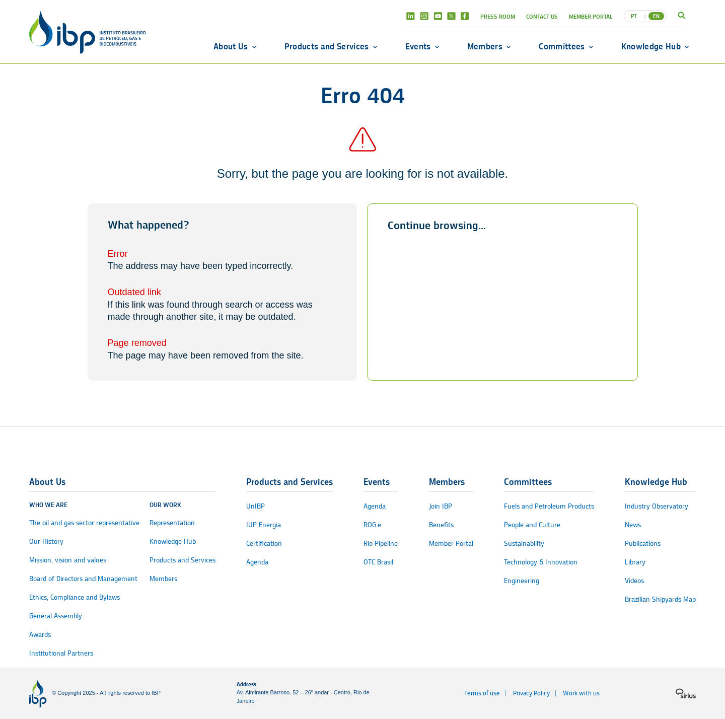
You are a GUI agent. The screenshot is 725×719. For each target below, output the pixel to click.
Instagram (424, 16)
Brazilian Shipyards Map (660, 599)
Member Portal (591, 16)
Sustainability (524, 543)
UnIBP (255, 506)
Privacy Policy (531, 693)
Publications (643, 543)
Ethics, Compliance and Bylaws (74, 597)
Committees (562, 46)
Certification (264, 543)
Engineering (521, 581)
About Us (230, 46)
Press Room (497, 16)
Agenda (257, 562)
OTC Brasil (378, 562)
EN (656, 16)
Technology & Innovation (540, 562)
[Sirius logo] (686, 693)
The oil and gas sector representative (84, 523)
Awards (40, 634)
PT (634, 16)
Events (418, 46)
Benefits (441, 525)
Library (635, 562)
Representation (172, 523)
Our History (46, 541)
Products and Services (326, 46)
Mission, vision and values (67, 560)
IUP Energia (263, 525)
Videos (634, 581)
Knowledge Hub (651, 46)
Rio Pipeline (381, 543)
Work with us (581, 693)
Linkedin (410, 16)
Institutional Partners (61, 653)
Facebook (465, 16)
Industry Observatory (656, 506)
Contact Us (542, 16)
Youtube (437, 16)
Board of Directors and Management (83, 578)
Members (484, 46)
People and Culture (532, 525)
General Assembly (55, 616)
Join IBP (440, 506)
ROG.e (372, 525)
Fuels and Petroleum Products (549, 506)
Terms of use (482, 693)
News (633, 525)
